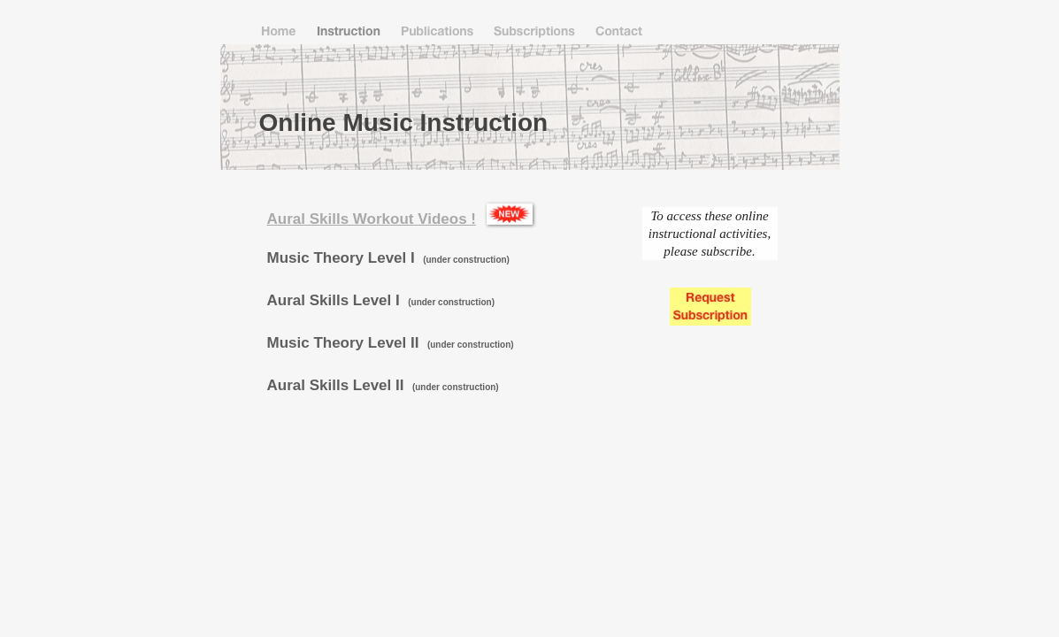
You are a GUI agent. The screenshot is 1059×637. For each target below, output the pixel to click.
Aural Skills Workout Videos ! (371, 219)
